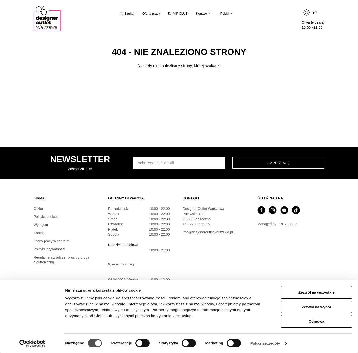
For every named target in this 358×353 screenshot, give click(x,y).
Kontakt (39, 233)
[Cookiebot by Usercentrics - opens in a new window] (32, 343)
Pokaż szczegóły (265, 343)
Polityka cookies (46, 217)
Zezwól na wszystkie (316, 292)
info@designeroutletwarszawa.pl (208, 232)
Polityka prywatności (49, 249)
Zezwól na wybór (316, 307)
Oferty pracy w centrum (52, 241)
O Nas (39, 208)
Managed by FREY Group (277, 224)
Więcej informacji (121, 264)
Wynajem (41, 225)
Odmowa (316, 321)
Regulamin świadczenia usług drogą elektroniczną (61, 259)
